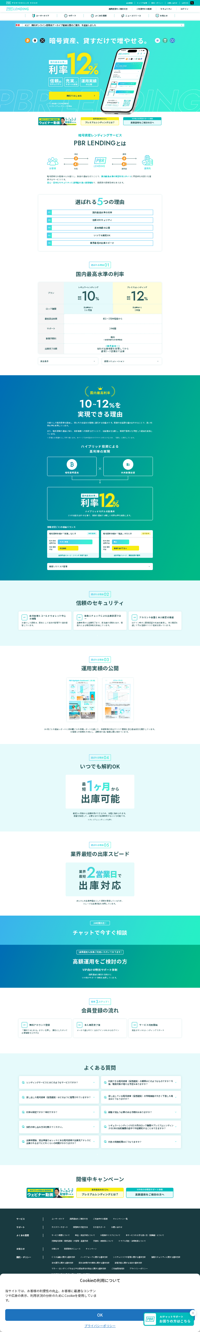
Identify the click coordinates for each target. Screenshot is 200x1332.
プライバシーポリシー (100, 1325)
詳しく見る (99, 1000)
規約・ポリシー (157, 3)
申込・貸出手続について (85, 1267)
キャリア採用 (142, 3)
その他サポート (99, 1259)
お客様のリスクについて (110, 1267)
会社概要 (129, 3)
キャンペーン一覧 (120, 1251)
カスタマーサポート (60, 1259)
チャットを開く (99, 951)
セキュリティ (143, 9)
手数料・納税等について (103, 1273)
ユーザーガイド (58, 1251)
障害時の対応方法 (80, 1259)
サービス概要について (61, 1267)
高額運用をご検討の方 (95, 9)
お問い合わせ (172, 3)
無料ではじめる (181, 9)
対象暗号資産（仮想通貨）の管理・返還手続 (70, 1273)
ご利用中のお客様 (121, 9)
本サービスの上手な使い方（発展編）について (145, 1267)
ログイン (161, 9)
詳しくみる (71, 478)
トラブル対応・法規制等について (132, 1273)
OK (100, 1315)
